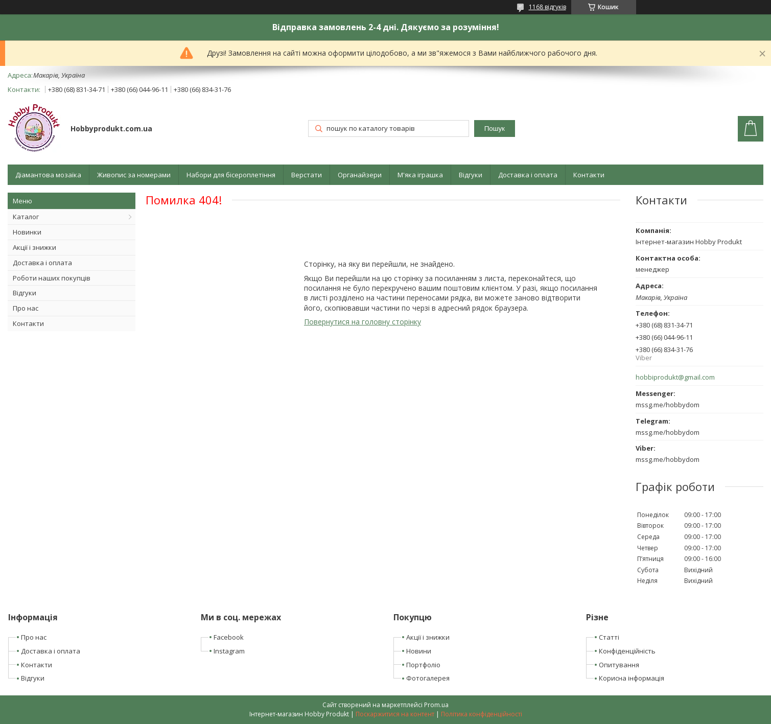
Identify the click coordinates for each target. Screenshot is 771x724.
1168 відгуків (547, 7)
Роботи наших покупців (51, 278)
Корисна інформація (631, 678)
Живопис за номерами (134, 174)
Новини (418, 651)
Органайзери (360, 174)
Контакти (588, 174)
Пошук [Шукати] (494, 128)
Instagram (229, 651)
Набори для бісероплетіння (230, 174)
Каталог (26, 216)
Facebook (229, 637)
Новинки (27, 232)
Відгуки (470, 174)
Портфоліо (423, 664)
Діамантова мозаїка (48, 174)
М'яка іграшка (420, 174)
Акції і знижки (34, 247)
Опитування (619, 664)
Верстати (306, 174)
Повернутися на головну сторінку (362, 321)
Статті (609, 637)
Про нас (25, 308)
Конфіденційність (627, 651)
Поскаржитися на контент (395, 714)
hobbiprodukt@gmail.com (675, 377)
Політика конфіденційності (481, 714)
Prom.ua (436, 704)
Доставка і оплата (527, 174)
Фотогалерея (428, 678)
